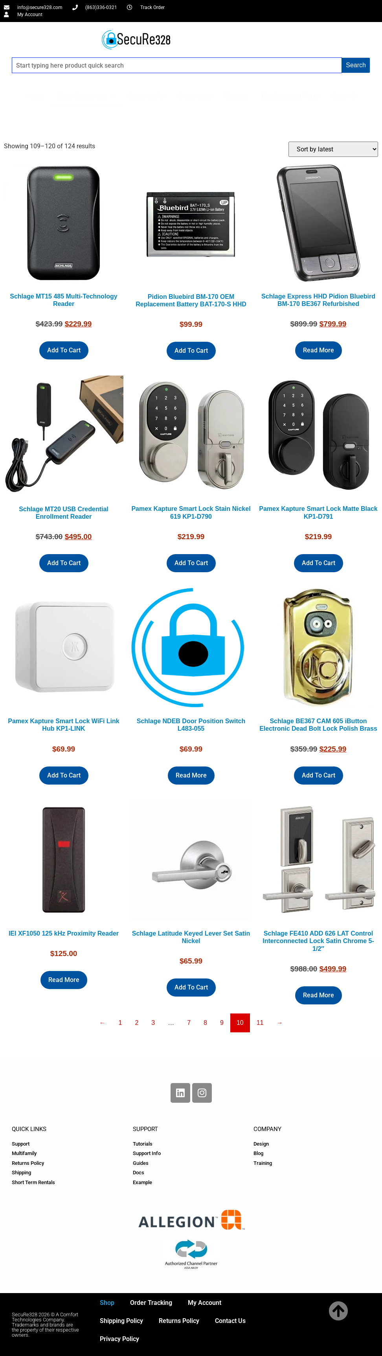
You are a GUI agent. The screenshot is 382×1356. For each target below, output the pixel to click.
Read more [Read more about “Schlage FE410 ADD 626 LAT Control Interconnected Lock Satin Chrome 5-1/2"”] (318, 995)
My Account (204, 1302)
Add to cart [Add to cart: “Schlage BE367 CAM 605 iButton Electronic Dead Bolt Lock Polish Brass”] (318, 775)
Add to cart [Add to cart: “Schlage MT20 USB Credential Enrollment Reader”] (64, 563)
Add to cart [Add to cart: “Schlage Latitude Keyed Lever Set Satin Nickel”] (191, 987)
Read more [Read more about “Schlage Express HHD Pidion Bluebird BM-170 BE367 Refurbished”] (318, 350)
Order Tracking (151, 1302)
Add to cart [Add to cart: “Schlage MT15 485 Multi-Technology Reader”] (64, 350)
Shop (107, 1302)
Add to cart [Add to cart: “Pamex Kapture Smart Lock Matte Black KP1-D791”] (318, 563)
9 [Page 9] (222, 1022)
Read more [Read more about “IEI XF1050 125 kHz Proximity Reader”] (63, 980)
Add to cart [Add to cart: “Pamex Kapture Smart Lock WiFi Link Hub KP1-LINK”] (64, 775)
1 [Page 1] (120, 1022)
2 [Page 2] (136, 1022)
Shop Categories (86, 96)
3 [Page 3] (153, 1022)
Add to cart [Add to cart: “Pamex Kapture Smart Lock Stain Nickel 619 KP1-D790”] (191, 563)
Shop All (344, 96)
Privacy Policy (119, 1339)
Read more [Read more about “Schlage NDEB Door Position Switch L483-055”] (191, 775)
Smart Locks (146, 96)
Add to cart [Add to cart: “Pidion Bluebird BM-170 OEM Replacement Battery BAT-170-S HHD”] (191, 350)
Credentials (195, 96)
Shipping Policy (121, 1321)
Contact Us (230, 1321)
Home (35, 96)
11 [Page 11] (260, 1022)
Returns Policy (179, 1321)
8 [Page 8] (205, 1022)
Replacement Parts (290, 96)
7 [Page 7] (189, 1022)
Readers (236, 96)
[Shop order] (333, 149)
